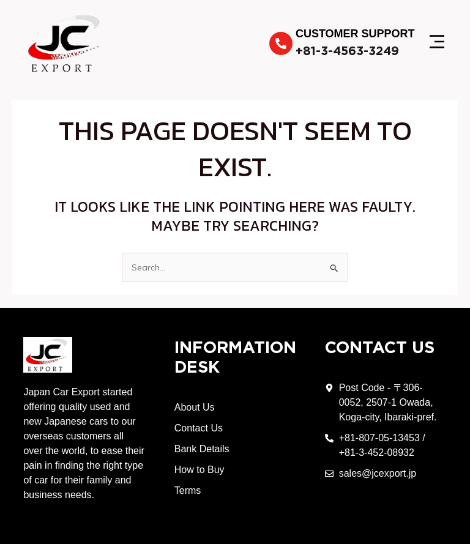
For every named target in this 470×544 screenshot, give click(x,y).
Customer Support (355, 34)
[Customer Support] (281, 43)
